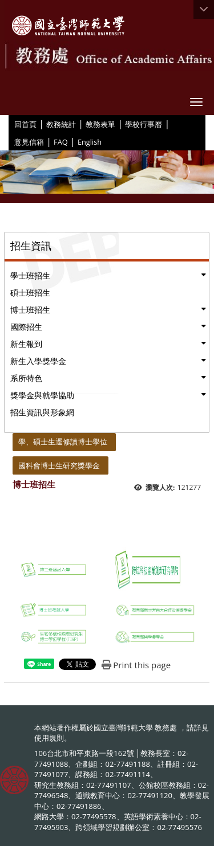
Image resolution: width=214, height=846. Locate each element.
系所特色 (26, 378)
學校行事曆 (143, 124)
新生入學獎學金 (38, 360)
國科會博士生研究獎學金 (59, 465)
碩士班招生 (30, 292)
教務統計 (61, 124)
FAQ (61, 142)
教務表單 (100, 124)
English (90, 142)
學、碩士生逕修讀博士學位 (62, 441)
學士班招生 (30, 275)
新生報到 (26, 343)
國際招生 (26, 326)
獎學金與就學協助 (42, 395)
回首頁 (25, 124)
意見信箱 (29, 142)
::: (10, 123)
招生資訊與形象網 (42, 412)
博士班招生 (30, 309)
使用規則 (49, 738)
